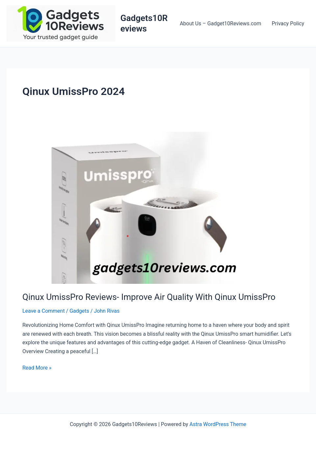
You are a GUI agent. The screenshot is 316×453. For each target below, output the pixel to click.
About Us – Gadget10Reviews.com (220, 23)
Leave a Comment (43, 311)
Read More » (36, 368)
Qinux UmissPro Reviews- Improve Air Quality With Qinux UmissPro (149, 297)
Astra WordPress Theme (218, 424)
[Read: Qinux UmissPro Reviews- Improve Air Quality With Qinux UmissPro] (158, 207)
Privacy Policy (288, 23)
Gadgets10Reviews (144, 23)
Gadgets (79, 311)
